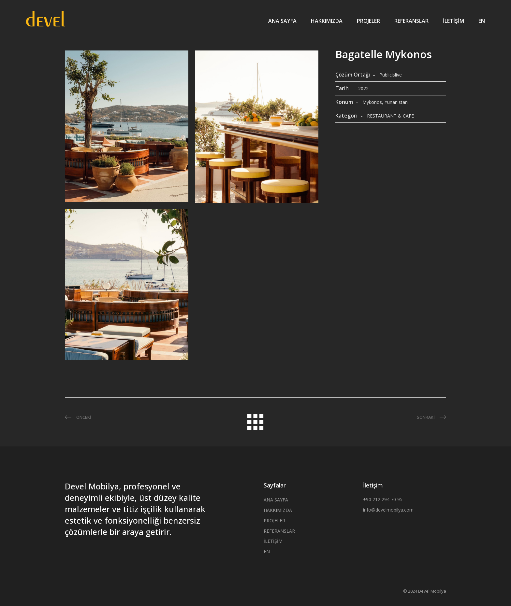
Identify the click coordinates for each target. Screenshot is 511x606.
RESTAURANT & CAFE (390, 116)
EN (481, 20)
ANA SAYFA (282, 20)
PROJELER (368, 20)
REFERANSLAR (411, 20)
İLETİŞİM (453, 20)
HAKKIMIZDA (327, 20)
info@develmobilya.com (388, 510)
